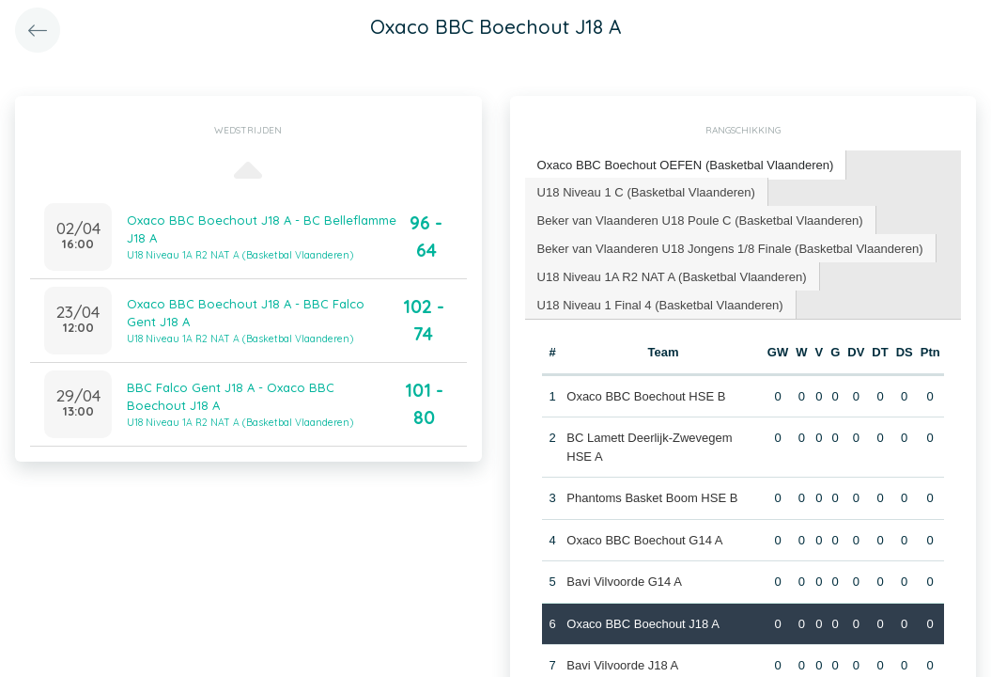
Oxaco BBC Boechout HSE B (645, 395)
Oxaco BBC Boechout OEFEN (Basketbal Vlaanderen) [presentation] (684, 164)
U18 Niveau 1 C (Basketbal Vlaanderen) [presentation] (645, 190)
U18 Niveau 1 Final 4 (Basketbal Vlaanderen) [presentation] (659, 303)
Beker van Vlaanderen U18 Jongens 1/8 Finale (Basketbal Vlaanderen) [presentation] (729, 247)
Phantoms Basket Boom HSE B (651, 497)
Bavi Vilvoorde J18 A (622, 664)
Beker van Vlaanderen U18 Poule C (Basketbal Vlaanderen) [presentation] (699, 219)
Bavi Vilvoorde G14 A (624, 581)
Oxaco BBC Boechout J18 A (643, 623)
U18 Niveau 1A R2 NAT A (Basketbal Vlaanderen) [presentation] (671, 275)
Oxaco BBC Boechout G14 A (644, 539)
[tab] (685, 165)
